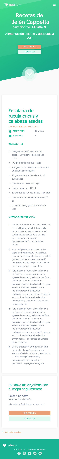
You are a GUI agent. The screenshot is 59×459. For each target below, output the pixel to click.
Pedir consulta (29, 47)
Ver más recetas (11, 432)
